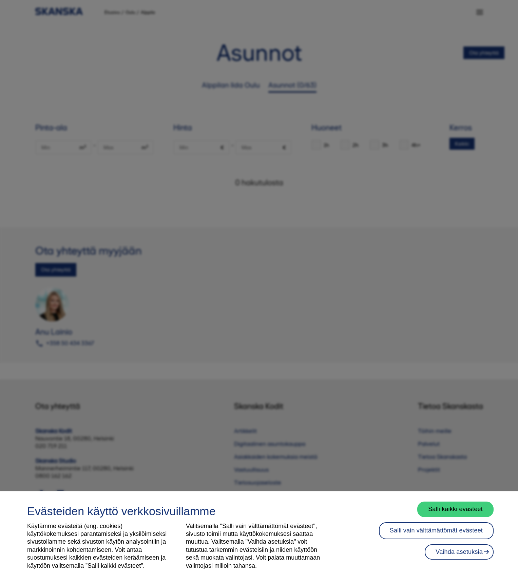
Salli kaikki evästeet (455, 509)
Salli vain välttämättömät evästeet (436, 530)
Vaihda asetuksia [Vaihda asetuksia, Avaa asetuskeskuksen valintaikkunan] (459, 551)
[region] (259, 536)
